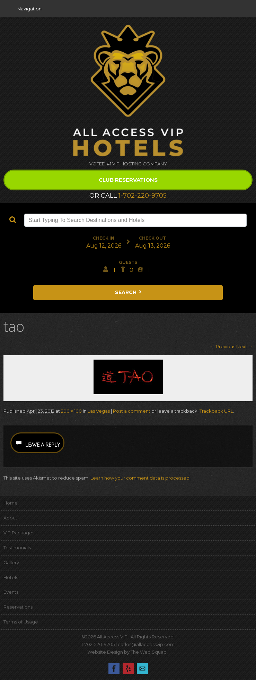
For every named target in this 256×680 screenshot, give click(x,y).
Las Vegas (99, 411)
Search (129, 292)
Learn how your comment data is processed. (140, 478)
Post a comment (131, 411)
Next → (244, 346)
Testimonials (17, 547)
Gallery (11, 562)
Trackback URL (216, 411)
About (10, 517)
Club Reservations (128, 180)
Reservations (18, 607)
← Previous (222, 346)
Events (10, 592)
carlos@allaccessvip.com (146, 644)
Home (10, 503)
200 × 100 (71, 411)
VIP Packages (18, 532)
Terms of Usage (20, 622)
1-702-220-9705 (142, 195)
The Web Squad (149, 652)
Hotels (10, 577)
